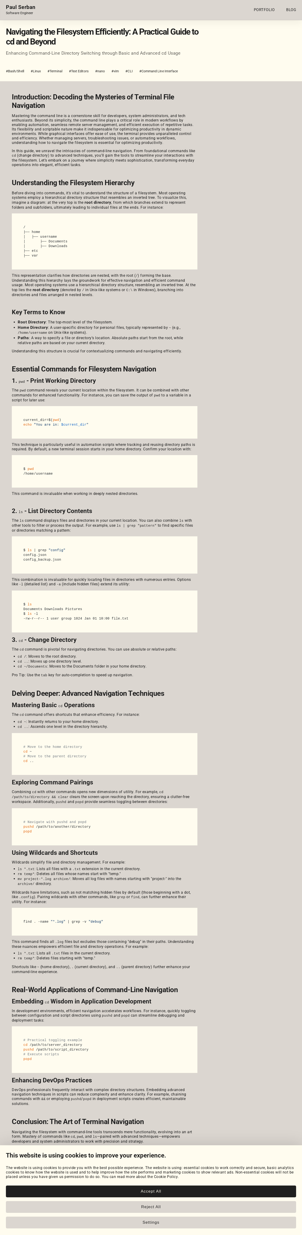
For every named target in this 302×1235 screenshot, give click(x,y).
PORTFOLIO (264, 10)
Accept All (151, 1191)
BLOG (291, 10)
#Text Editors (79, 71)
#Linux (36, 71)
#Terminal (54, 71)
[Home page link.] (20, 10)
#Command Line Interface (158, 71)
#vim (115, 71)
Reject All (151, 1207)
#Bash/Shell (15, 71)
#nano (100, 71)
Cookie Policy (166, 1176)
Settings (151, 1222)
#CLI (128, 71)
